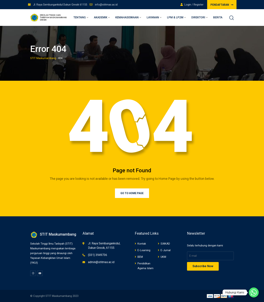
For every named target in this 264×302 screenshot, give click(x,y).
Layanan (153, 17)
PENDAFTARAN (221, 4)
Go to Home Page (132, 193)
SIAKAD (165, 243)
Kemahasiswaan (127, 17)
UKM (163, 257)
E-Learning (144, 250)
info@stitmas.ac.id (106, 4)
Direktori (198, 17)
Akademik (100, 17)
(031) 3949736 (97, 255)
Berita (217, 17)
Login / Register (191, 4)
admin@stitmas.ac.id (101, 262)
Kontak (142, 243)
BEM (140, 257)
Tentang (79, 17)
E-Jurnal (165, 250)
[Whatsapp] (254, 292)
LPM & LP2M (175, 17)
